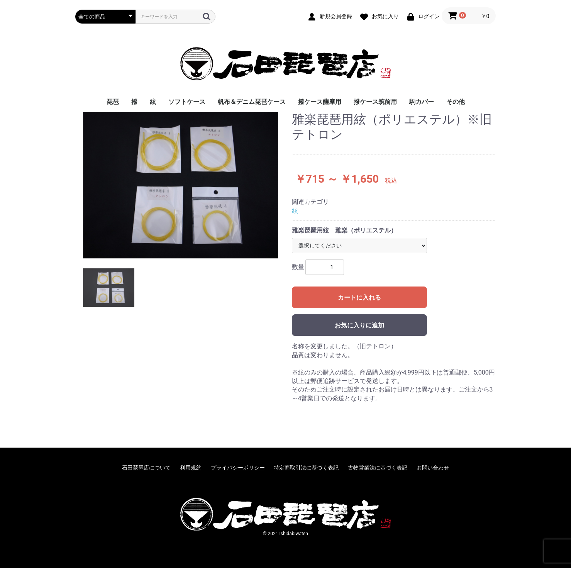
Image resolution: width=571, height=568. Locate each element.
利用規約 (191, 468)
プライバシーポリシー (238, 468)
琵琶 (113, 101)
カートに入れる (359, 297)
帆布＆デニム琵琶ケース (252, 101)
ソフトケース (186, 101)
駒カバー (421, 101)
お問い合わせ (433, 468)
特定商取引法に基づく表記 (306, 468)
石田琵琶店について (146, 468)
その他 (455, 101)
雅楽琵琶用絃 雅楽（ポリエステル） (344, 230)
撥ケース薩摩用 (319, 101)
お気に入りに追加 (359, 325)
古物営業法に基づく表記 (377, 468)
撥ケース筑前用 (375, 101)
